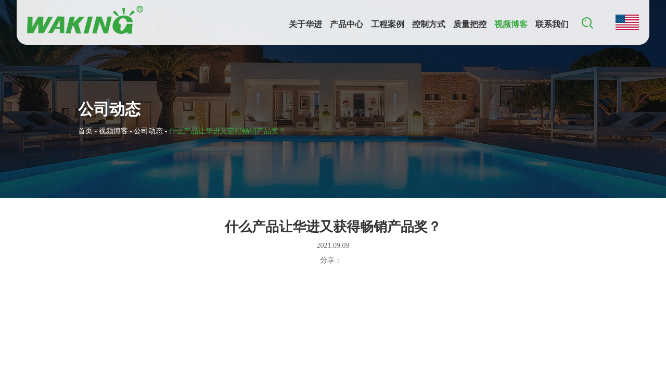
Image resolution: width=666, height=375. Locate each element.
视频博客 (511, 24)
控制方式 (428, 24)
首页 (85, 131)
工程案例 (387, 24)
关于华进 (305, 24)
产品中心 (346, 24)
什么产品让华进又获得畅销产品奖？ (227, 131)
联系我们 (552, 24)
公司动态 (148, 131)
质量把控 (469, 24)
